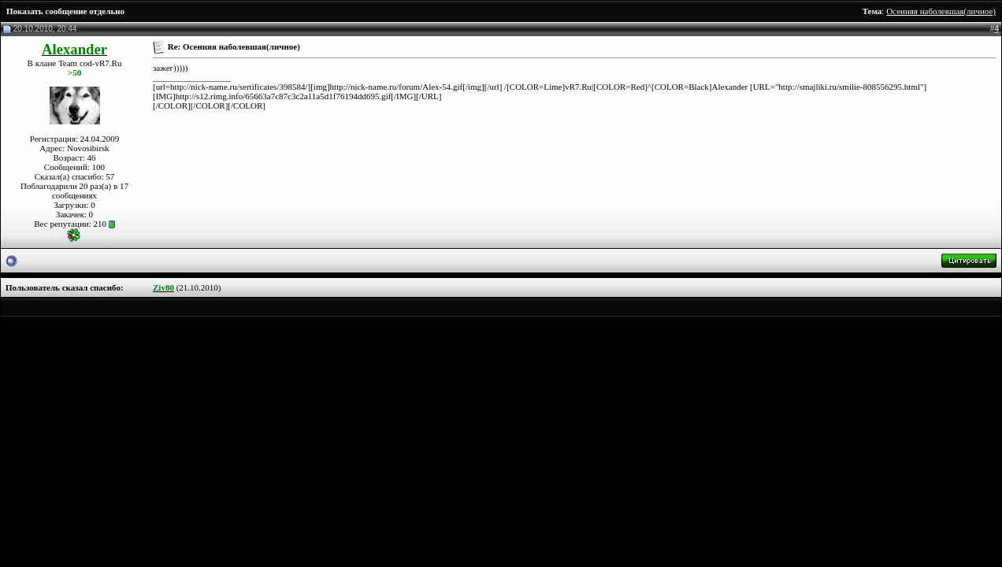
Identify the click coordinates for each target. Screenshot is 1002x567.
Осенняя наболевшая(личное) (941, 11)
